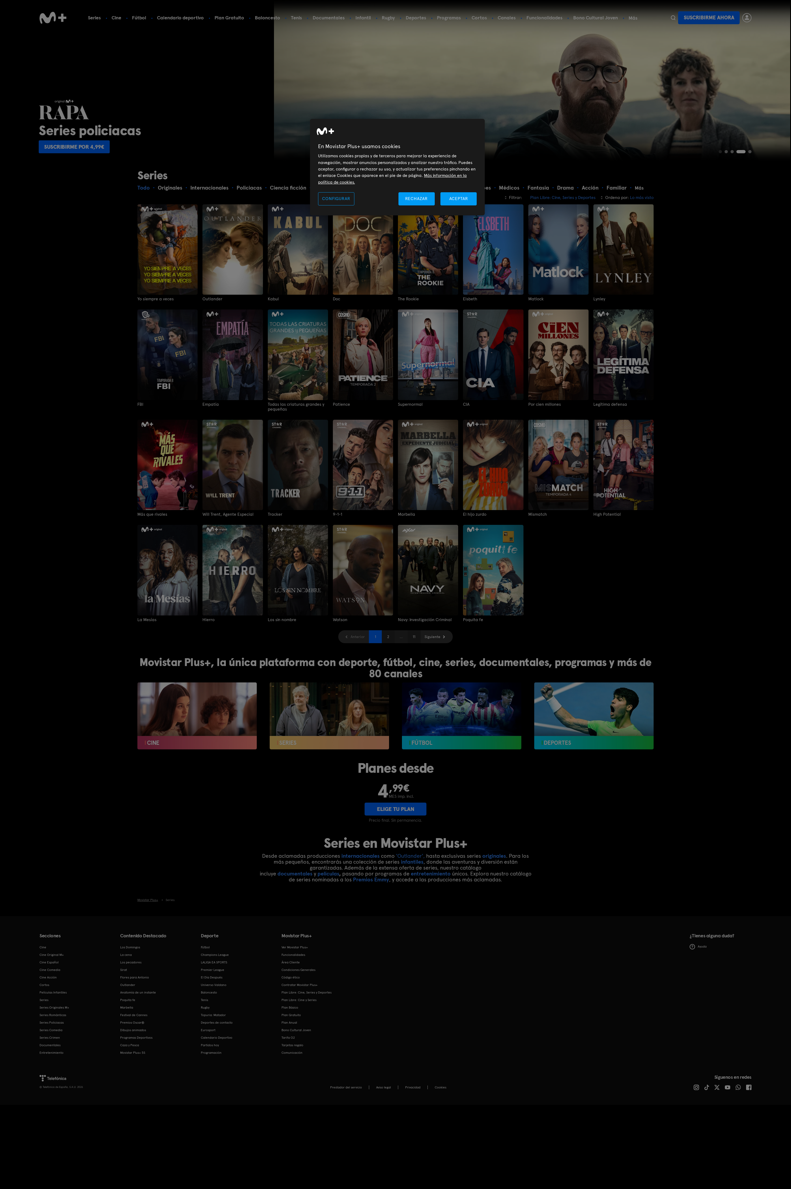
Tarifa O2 (288, 1038)
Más (633, 18)
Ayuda (698, 946)
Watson (340, 619)
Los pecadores (130, 962)
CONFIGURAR (336, 198)
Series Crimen (50, 1038)
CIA (466, 404)
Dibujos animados (133, 1030)
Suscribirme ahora (709, 18)
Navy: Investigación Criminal (425, 619)
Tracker (275, 514)
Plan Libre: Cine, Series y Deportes (307, 992)
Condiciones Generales (298, 970)
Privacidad (413, 1087)
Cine (116, 17)
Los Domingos (130, 947)
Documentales (329, 17)
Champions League (215, 955)
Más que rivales (152, 514)
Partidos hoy (210, 1045)
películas (328, 873)
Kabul (273, 299)
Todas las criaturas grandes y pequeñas (296, 407)
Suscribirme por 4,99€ (75, 147)
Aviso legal (383, 1087)
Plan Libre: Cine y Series (299, 1000)
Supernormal (410, 404)
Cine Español (49, 962)
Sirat (123, 970)
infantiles (412, 862)
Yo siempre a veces (155, 299)
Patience (341, 404)
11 (414, 637)
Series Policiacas (52, 1022)
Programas (449, 17)
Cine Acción (48, 977)
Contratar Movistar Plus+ (300, 985)
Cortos (479, 17)
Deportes (416, 17)
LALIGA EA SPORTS (214, 962)
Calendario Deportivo (216, 1038)
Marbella (406, 514)
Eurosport (208, 1030)
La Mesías (146, 619)
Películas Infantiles (53, 992)
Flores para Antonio (134, 977)
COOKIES (440, 1087)
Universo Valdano (213, 985)
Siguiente (432, 637)
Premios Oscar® (132, 1022)
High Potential (607, 514)
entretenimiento (431, 873)
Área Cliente (291, 962)
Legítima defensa (610, 404)
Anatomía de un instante (138, 992)
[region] (397, 167)
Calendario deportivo (180, 17)
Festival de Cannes (133, 1015)
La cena (126, 955)
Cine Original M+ (52, 955)
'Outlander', (410, 856)
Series (94, 17)
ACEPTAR (458, 198)
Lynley (599, 299)
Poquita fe (473, 619)
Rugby (388, 17)
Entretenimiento (51, 1053)
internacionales (360, 856)
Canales (507, 17)
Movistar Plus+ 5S (132, 1053)
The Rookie (408, 299)
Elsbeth (470, 299)
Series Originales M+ (54, 1007)
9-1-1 (337, 514)
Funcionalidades (544, 17)
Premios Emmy (371, 879)
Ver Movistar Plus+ (295, 947)
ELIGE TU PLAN (395, 809)
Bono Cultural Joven (595, 17)
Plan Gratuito (229, 17)
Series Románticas (53, 1015)
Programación (211, 1053)
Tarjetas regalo (292, 1045)
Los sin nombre (282, 619)
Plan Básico (290, 1007)
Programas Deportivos (136, 1038)
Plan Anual (289, 1022)
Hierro (208, 619)
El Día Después (211, 977)
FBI (140, 404)
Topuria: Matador (213, 1015)
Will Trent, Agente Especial (228, 514)
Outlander (212, 299)
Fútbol (139, 17)
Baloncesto (267, 17)
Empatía (210, 404)
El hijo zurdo (474, 514)
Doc (336, 299)
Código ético (291, 977)
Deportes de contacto (217, 1022)
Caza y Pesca (129, 1045)
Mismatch (537, 514)
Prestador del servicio (346, 1087)
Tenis (296, 17)
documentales (294, 873)
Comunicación (292, 1053)
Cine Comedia (50, 970)
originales (494, 856)
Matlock (536, 299)
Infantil (363, 17)
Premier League (212, 970)
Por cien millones (544, 404)
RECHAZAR (416, 198)
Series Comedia (51, 1030)
